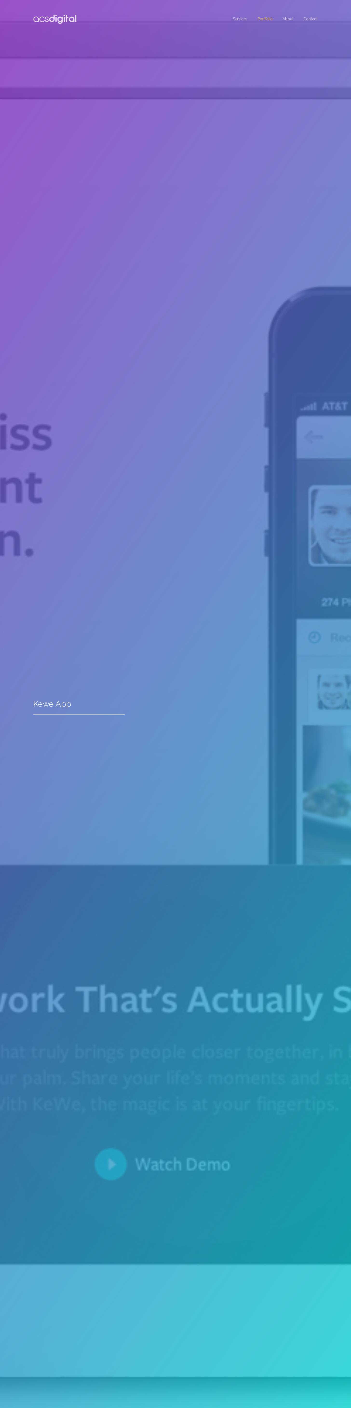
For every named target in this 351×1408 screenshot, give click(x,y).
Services (240, 19)
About (288, 19)
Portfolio (264, 19)
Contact (311, 19)
